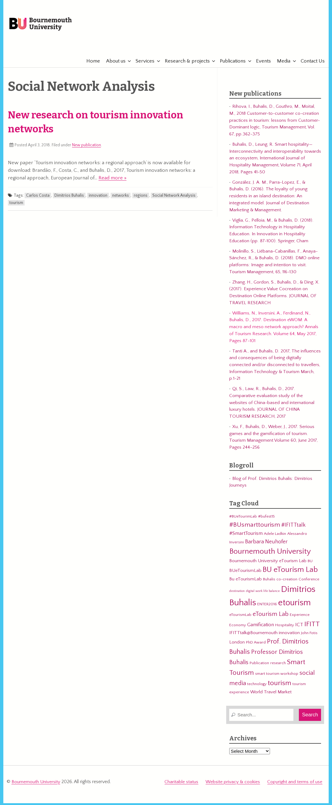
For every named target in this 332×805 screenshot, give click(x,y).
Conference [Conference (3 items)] (309, 582)
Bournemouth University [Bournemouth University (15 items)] (270, 554)
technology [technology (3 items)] (257, 687)
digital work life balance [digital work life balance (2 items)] (263, 594)
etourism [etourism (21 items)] (294, 605)
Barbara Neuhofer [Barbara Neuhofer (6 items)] (266, 544)
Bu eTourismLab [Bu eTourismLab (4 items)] (245, 582)
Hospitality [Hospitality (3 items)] (284, 628)
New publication (86, 148)
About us (114, 63)
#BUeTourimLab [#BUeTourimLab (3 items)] (243, 519)
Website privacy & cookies (233, 784)
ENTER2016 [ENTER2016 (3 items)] (267, 607)
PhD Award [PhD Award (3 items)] (256, 645)
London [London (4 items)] (237, 644)
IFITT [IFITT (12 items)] (312, 627)
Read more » (112, 180)
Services (143, 63)
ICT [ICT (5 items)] (299, 627)
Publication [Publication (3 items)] (259, 666)
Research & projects (185, 63)
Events (261, 63)
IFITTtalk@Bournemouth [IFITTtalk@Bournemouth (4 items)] (253, 635)
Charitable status (182, 784)
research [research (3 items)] (278, 666)
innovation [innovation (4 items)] (289, 635)
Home (91, 63)
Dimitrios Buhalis (69, 198)
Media (282, 63)
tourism (16, 205)
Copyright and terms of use (294, 784)
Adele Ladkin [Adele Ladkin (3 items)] (275, 537)
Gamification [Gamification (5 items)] (260, 627)
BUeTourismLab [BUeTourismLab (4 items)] (245, 573)
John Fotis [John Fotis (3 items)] (309, 636)
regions (140, 198)
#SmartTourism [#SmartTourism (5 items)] (246, 536)
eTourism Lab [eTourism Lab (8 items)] (271, 616)
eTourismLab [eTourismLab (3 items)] (240, 617)
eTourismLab (283, 45)
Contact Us (311, 63)
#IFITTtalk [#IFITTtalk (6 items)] (293, 528)
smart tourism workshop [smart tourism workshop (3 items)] (276, 676)
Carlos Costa (38, 198)
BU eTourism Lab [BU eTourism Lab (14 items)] (290, 573)
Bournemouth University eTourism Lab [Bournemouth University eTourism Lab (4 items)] (267, 563)
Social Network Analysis (173, 198)
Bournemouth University (47, 25)
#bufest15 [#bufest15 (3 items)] (266, 519)
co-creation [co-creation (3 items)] (286, 582)
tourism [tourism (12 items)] (279, 686)
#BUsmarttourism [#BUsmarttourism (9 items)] (254, 528)
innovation (98, 198)
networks (120, 198)
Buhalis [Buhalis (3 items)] (269, 582)
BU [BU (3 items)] (310, 564)
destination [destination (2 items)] (237, 594)
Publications (231, 63)
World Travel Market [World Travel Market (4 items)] (271, 694)
